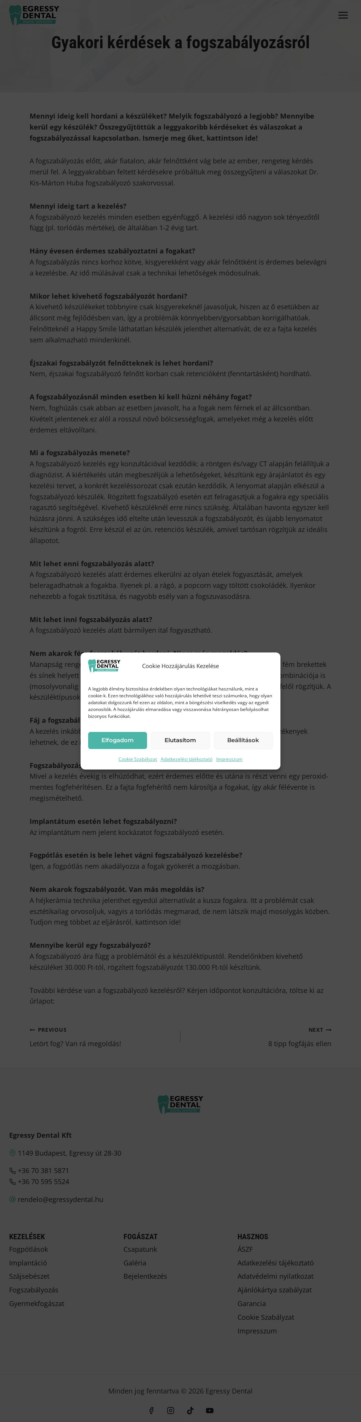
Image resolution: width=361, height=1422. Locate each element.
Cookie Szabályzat (138, 759)
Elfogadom (117, 740)
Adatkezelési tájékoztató (186, 759)
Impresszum (229, 759)
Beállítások (243, 740)
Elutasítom (180, 740)
